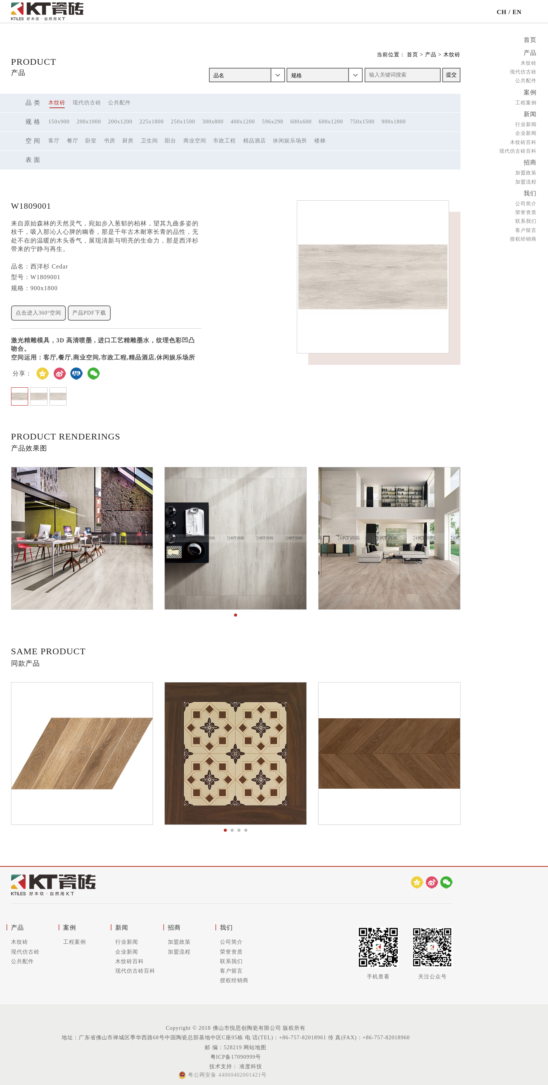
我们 (530, 190)
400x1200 (243, 122)
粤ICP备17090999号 (235, 1057)
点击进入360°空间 (39, 313)
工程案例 (526, 101)
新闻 (530, 112)
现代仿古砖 (523, 71)
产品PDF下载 (89, 313)
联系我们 (526, 218)
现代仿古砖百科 (518, 149)
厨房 (128, 141)
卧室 (91, 141)
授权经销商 (523, 236)
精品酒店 (254, 141)
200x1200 (120, 122)
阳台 (170, 141)
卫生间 (149, 141)
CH (502, 12)
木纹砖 (529, 62)
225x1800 (152, 122)
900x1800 (394, 122)
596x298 (273, 122)
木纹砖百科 (523, 140)
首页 (530, 40)
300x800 (213, 122)
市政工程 (224, 141)
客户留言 (526, 227)
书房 (109, 141)
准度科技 (250, 1066)
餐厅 (72, 141)
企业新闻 (526, 131)
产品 (530, 52)
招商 (530, 160)
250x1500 (183, 122)
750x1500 (362, 122)
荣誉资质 (526, 209)
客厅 (54, 141)
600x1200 (331, 122)
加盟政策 (526, 170)
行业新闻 (526, 122)
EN (517, 12)
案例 (530, 91)
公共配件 (526, 80)
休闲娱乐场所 (290, 141)
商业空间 (194, 141)
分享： (22, 373)
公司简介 (526, 200)
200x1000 (89, 122)
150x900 (59, 122)
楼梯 (320, 141)
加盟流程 (526, 179)
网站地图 (255, 1047)
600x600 (301, 122)
